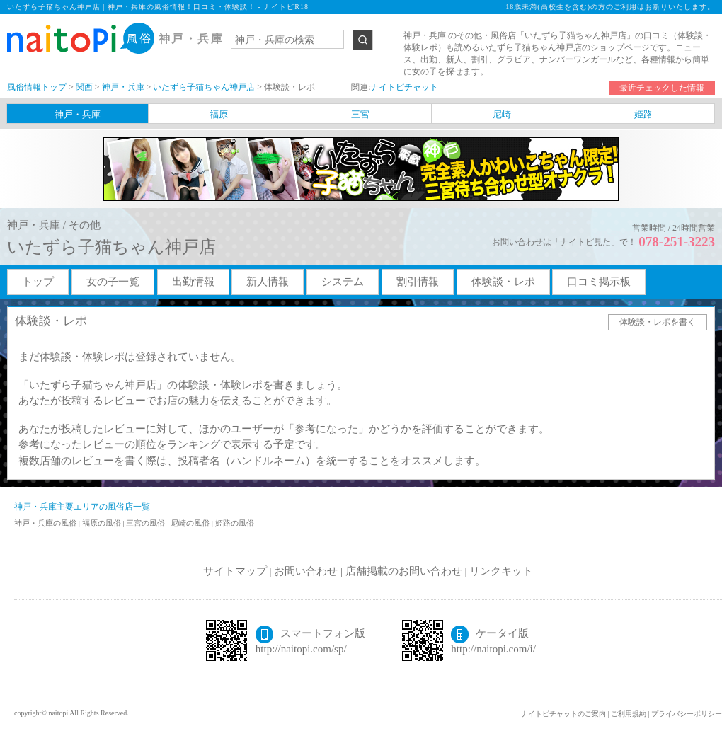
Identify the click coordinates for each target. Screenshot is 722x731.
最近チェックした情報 (661, 88)
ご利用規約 (628, 714)
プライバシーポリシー (686, 714)
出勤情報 (193, 281)
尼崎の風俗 (191, 523)
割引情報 (417, 281)
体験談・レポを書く (657, 322)
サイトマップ (235, 571)
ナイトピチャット (404, 87)
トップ (38, 281)
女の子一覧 (112, 281)
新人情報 (267, 281)
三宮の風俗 (146, 523)
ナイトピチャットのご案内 (563, 714)
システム (342, 281)
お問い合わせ (306, 571)
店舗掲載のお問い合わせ (403, 571)
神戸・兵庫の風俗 (46, 523)
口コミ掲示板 (599, 281)
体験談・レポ (503, 281)
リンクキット (501, 571)
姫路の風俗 (234, 523)
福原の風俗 (102, 523)
